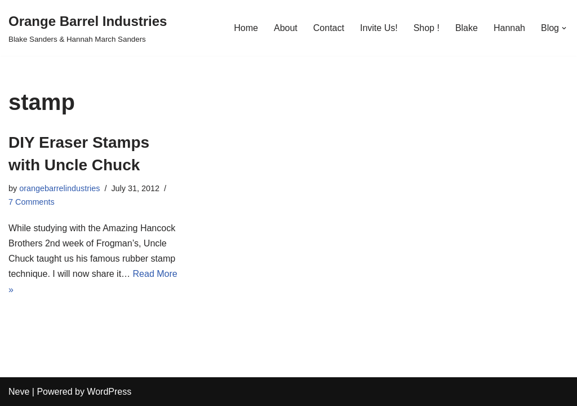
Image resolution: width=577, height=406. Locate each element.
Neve (18, 391)
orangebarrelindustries (59, 188)
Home (246, 28)
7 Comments (31, 201)
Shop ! (427, 28)
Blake (466, 28)
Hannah (509, 28)
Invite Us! (379, 28)
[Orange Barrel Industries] (87, 28)
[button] (564, 28)
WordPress (109, 391)
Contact (328, 28)
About (286, 28)
